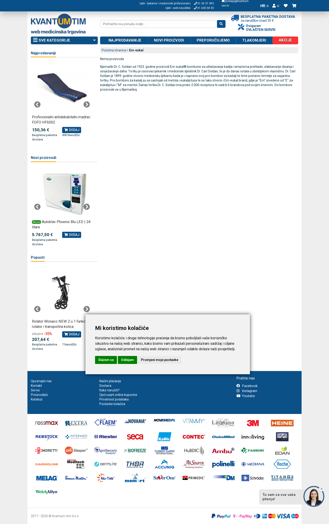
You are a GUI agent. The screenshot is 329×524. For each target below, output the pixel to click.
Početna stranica (114, 50)
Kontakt (36, 385)
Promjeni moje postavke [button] (159, 360)
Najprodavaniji (43, 53)
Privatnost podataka (114, 399)
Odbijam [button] (127, 360)
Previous (37, 104)
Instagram (246, 391)
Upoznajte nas (41, 381)
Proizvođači (39, 395)
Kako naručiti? (109, 390)
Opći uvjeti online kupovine (118, 395)
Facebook (246, 386)
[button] (276, 5)
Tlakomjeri (254, 40)
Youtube (245, 396)
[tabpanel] (62, 102)
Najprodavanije (125, 40)
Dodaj (72, 130)
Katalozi (36, 399)
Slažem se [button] (106, 360)
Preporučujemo (213, 40)
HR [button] (264, 5)
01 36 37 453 (204, 3)
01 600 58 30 (204, 8)
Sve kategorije (64, 40)
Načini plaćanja (110, 381)
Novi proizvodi (169, 40)
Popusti (38, 257)
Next (86, 104)
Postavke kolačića (112, 404)
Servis (35, 390)
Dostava (105, 385)
